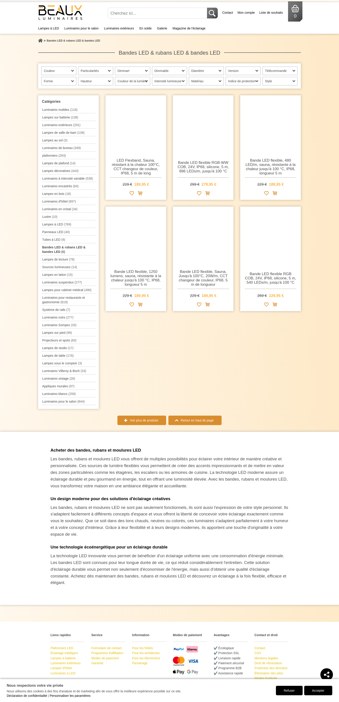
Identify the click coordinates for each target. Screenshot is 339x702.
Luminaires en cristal (59, 209)
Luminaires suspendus (62, 282)
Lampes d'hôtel (61, 668)
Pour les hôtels (142, 648)
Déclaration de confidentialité (27, 696)
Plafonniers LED (62, 648)
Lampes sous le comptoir (62, 363)
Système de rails (56, 310)
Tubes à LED (53, 239)
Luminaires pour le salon (81, 28)
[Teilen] (326, 674)
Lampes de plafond (58, 163)
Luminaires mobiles (59, 109)
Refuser (289, 690)
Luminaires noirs (57, 317)
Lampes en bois (56, 194)
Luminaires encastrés (60, 186)
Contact (227, 12)
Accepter (318, 690)
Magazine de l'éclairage (189, 28)
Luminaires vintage (58, 378)
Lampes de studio (57, 348)
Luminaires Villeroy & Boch (64, 371)
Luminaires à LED (63, 673)
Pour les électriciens (146, 658)
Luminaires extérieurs (119, 28)
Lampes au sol (54, 140)
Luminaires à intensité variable (67, 178)
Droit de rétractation (268, 663)
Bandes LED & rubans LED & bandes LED (64, 249)
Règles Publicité (265, 678)
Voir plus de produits (144, 420)
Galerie (162, 28)
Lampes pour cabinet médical (66, 290)
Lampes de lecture (58, 259)
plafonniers (54, 155)
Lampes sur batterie (60, 117)
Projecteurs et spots (59, 340)
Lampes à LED (48, 28)
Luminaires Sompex (59, 325)
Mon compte (246, 12)
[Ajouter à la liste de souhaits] (131, 194)
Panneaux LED (56, 232)
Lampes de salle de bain (63, 132)
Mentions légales (266, 658)
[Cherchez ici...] (158, 13)
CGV (257, 653)
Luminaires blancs (59, 394)
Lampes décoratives (60, 171)
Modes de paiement (105, 658)
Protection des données (270, 668)
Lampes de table (58, 355)
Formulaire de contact (106, 648)
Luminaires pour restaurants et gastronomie (63, 300)
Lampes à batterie (63, 658)
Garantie (97, 663)
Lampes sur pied (57, 332)
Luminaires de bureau (61, 148)
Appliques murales (58, 386)
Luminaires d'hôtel (59, 201)
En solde (145, 28)
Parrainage (139, 663)
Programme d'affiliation (107, 653)
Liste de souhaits (271, 12)
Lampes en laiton (57, 274)
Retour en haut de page (197, 420)
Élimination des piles (268, 673)
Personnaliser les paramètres (70, 696)
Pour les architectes (146, 653)
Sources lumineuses (59, 267)
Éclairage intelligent (64, 653)
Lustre (49, 216)
